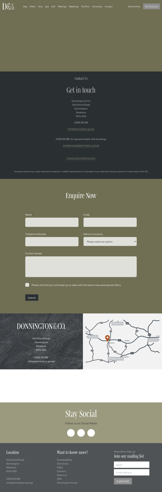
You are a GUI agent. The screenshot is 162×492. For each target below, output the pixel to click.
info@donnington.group (81, 128)
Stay (25, 6)
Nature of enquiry (94, 233)
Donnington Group (67, 482)
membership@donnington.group (81, 145)
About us (62, 474)
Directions (63, 463)
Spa (47, 6)
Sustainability (64, 459)
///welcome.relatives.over (81, 157)
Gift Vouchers (151, 6)
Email (87, 214)
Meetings (62, 6)
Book (134, 6)
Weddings (73, 6)
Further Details (33, 253)
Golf (53, 6)
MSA (59, 478)
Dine (40, 6)
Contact (108, 6)
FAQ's (60, 467)
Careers (61, 471)
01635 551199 (41, 357)
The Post (85, 6)
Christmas (97, 6)
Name (29, 214)
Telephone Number (36, 233)
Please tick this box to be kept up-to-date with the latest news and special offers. (76, 284)
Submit (32, 297)
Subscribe (122, 481)
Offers (33, 6)
